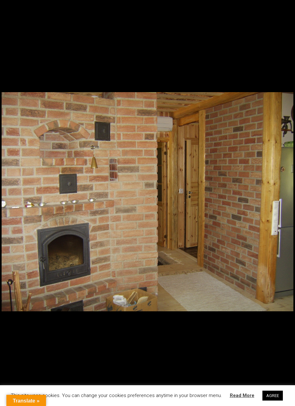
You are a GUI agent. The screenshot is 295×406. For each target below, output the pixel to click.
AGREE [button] (272, 395)
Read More (242, 395)
